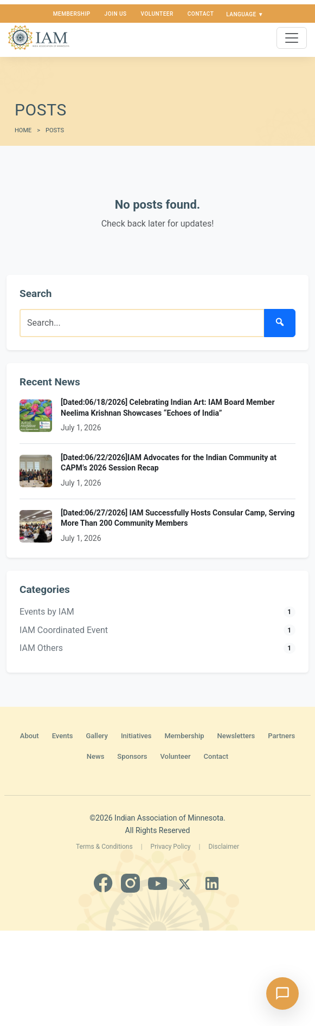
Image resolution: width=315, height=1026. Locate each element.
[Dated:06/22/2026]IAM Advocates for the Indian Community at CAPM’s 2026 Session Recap (169, 463)
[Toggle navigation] (292, 38)
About (29, 736)
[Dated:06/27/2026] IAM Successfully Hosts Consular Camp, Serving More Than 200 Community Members (178, 518)
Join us (116, 14)
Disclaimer (223, 846)
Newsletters (236, 736)
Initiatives (136, 736)
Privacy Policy (171, 846)
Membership (72, 14)
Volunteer (157, 14)
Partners (281, 736)
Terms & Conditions (104, 846)
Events (62, 736)
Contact (201, 14)
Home (23, 130)
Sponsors (132, 756)
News (96, 756)
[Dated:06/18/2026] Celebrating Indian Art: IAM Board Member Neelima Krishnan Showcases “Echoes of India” (168, 407)
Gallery (97, 736)
